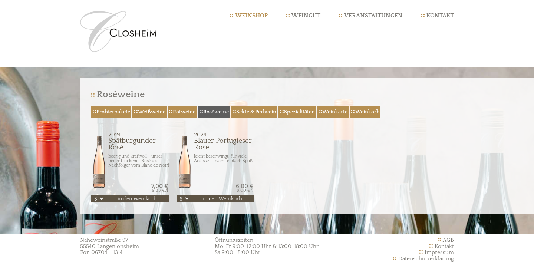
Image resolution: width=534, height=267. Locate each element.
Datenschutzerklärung (426, 259)
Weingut (305, 15)
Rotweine (184, 112)
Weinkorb (367, 112)
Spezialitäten (299, 112)
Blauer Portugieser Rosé (215, 141)
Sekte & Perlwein (256, 112)
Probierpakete (113, 112)
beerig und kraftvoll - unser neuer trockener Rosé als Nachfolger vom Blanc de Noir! (138, 161)
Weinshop (251, 15)
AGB (448, 240)
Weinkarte (334, 112)
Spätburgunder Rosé (130, 141)
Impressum (439, 252)
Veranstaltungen (373, 15)
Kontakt (440, 15)
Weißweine (151, 112)
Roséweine (216, 112)
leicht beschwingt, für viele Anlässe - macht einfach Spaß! (224, 158)
